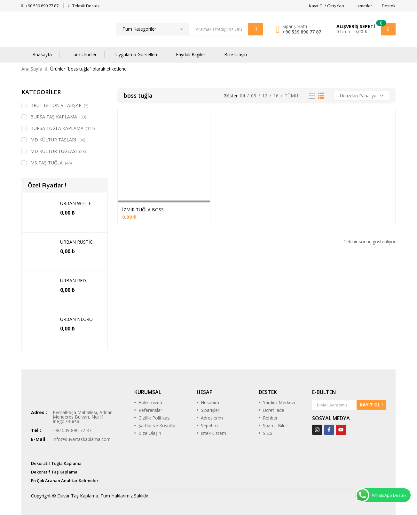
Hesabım (210, 402)
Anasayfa (42, 54)
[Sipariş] (361, 96)
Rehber (270, 418)
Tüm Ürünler (84, 54)
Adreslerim (212, 418)
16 (276, 96)
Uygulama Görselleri (136, 54)
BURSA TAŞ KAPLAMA (53, 117)
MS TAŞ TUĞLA (46, 163)
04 (242, 96)
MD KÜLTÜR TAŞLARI (53, 140)
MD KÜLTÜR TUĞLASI (53, 151)
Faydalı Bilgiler (190, 54)
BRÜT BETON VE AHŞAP (56, 105)
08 (253, 96)
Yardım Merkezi (279, 402)
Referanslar (150, 410)
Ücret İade (273, 410)
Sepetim (209, 425)
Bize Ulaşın (235, 54)
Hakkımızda (150, 402)
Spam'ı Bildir (275, 425)
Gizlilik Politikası (154, 418)
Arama (255, 29)
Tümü (291, 96)
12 (264, 96)
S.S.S (267, 433)
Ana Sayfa (31, 69)
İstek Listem (213, 433)
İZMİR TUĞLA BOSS (143, 210)
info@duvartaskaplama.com (82, 439)
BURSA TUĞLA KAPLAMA (56, 128)
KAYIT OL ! (371, 405)
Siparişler (210, 410)
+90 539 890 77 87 (301, 32)
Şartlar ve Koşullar (157, 425)
